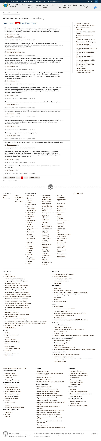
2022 (28, 23)
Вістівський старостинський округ (16, 287)
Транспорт (30, 246)
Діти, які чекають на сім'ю (62, 340)
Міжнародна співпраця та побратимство (46, 197)
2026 (5, 23)
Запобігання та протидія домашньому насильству (62, 241)
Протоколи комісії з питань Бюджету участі (85, 65)
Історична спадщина (12, 335)
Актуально (30, 195)
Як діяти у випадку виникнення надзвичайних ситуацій (47, 261)
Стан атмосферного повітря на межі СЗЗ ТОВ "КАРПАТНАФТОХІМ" (69, 330)
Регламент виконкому (12, 385)
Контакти (8, 350)
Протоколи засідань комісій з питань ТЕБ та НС (51, 403)
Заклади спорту (75, 384)
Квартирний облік (60, 361)
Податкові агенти (10, 346)
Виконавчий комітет (11, 387)
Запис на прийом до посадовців (81, 394)
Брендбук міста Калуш (12, 283)
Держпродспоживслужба (47, 213)
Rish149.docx (11, 95)
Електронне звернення (78, 401)
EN (92, 1)
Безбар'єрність (78, 5)
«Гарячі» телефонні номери (79, 405)
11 (16, 177)
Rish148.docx (11, 104)
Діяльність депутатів (11, 398)
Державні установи (76, 382)
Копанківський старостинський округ (17, 292)
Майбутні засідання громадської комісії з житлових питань (73, 359)
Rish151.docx (11, 66)
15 (27, 177)
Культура (30, 257)
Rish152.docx (11, 49)
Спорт (29, 263)
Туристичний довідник (12, 348)
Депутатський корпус (12, 396)
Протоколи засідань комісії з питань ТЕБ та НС (85, 61)
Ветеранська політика (61, 209)
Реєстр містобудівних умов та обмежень (67, 295)
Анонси (29, 200)
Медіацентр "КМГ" (61, 229)
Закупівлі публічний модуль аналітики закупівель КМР (50, 374)
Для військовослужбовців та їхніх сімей (62, 234)
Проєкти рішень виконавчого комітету (85, 32)
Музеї (7, 337)
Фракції (7, 400)
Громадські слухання (12, 312)
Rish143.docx (11, 159)
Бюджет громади (43, 371)
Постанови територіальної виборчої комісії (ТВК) (85, 71)
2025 (11, 23)
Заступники (8, 378)
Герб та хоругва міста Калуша (14, 279)
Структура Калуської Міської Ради (14, 368)
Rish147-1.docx (11, 114)
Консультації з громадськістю (47, 225)
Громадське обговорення (61, 257)
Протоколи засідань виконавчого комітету (83, 45)
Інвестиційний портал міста (63, 279)
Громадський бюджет (44, 377)
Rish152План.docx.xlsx (14, 52)
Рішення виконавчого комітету (83, 28)
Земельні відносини (30, 243)
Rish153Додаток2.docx (14, 37)
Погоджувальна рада (12, 394)
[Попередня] (11, 178)
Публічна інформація (55, 1)
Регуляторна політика (61, 281)
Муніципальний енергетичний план (17, 314)
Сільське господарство (31, 235)
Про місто (8, 274)
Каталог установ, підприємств (63, 274)
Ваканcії (29, 202)
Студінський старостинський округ (16, 305)
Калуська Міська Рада (17, 5)
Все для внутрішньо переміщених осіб (61, 198)
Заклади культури (76, 380)
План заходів (31, 204)
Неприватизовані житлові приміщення (66, 354)
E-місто (59, 6)
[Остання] (37, 178)
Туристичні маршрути (12, 341)
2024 (17, 23)
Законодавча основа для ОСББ (64, 309)
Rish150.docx (11, 81)
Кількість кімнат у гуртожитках (64, 357)
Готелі (7, 344)
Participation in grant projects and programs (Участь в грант (47, 204)
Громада (38, 6)
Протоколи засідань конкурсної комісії (86, 49)
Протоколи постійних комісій (85, 39)
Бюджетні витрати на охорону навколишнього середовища (74, 335)
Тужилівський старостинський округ (17, 307)
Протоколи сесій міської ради (86, 42)
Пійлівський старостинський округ (16, 301)
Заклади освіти (75, 378)
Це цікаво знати (59, 345)
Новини (5, 195)
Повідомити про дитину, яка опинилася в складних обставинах (75, 349)
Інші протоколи (81, 68)
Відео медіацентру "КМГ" (19, 197)
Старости (8, 405)
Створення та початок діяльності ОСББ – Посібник (71, 320)
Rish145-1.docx (11, 136)
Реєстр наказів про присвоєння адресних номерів (70, 292)
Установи (8, 416)
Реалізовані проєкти (60, 276)
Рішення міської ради (83, 23)
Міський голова (10, 373)
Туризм (29, 261)
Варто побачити (10, 339)
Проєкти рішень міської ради (85, 25)
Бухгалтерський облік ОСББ (63, 311)
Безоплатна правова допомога (61, 204)
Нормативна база (28, 1)
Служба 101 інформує (45, 216)
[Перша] (5, 178)
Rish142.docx (11, 170)
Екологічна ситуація (60, 325)
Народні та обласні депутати (14, 407)
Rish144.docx (11, 145)
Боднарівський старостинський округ (17, 285)
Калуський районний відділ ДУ (60, 224)
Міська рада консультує (61, 246)
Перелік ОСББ (58, 306)
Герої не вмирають (60, 217)
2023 (23, 23)
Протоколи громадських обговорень (84, 57)
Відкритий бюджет (43, 379)
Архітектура (31, 259)
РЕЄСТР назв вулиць (60, 301)
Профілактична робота (61, 343)
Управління (8, 412)
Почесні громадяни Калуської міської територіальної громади (26, 321)
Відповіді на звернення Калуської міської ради (46, 252)
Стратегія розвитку (45, 232)
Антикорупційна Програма (14, 325)
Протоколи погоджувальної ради (85, 53)
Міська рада (45, 7)
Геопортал (57, 288)
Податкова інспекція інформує (45, 220)
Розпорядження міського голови (84, 36)
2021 (34, 23)
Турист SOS (8, 355)
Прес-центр (30, 7)
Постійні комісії (10, 403)
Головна (5, 13)
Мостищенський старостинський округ (18, 296)
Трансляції (6, 198)
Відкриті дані (41, 1)
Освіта (29, 252)
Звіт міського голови (61, 213)
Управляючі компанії (31, 213)
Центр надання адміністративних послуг (32, 227)
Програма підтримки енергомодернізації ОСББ (70, 313)
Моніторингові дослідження (63, 327)
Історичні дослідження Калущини (16, 281)
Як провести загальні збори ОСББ (65, 315)
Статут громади (10, 310)
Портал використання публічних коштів (50, 382)
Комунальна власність (31, 239)
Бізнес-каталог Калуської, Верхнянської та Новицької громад (25, 323)
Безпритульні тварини (61, 250)
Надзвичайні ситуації (31, 221)
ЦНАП (52, 5)
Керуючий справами (11, 375)
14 (24, 177)
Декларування (47, 229)
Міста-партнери (10, 327)
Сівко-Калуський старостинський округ (18, 303)
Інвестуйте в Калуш (67, 6)
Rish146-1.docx (11, 126)
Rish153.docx (11, 34)
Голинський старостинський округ (16, 290)
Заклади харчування (12, 353)
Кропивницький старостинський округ (18, 294)
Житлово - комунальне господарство (31, 208)
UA (88, 1)
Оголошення (19, 201)
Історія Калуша (10, 276)
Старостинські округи (46, 209)
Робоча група (58, 333)
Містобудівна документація (63, 290)
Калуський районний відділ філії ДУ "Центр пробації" (46, 238)
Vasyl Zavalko (94, 435)
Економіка (30, 232)
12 (19, 177)
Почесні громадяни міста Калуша (16, 319)
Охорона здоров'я (30, 249)
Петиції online (74, 403)
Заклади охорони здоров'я (79, 375)
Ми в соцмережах (76, 396)
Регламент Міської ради (13, 391)
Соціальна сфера (30, 217)
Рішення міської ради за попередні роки (51, 427)
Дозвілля (30, 254)
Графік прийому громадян (79, 391)
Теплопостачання (62, 221)
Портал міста (14, 1)
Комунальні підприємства (78, 373)
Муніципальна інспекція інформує (46, 246)
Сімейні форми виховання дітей (64, 347)
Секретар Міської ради (12, 380)
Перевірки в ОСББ (60, 318)
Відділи (7, 414)
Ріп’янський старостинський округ (16, 299)
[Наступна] (32, 178)
